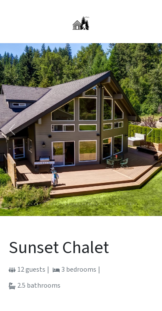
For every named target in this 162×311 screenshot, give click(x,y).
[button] (12, 129)
